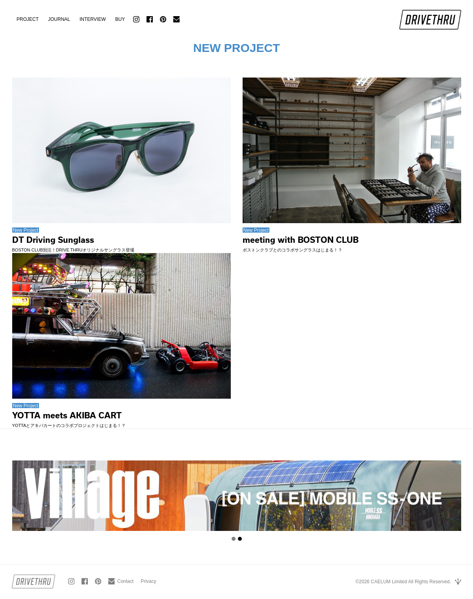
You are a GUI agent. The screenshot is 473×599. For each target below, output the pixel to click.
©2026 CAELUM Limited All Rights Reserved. (403, 581)
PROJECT (28, 19)
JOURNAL (59, 19)
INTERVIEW (93, 19)
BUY (120, 19)
